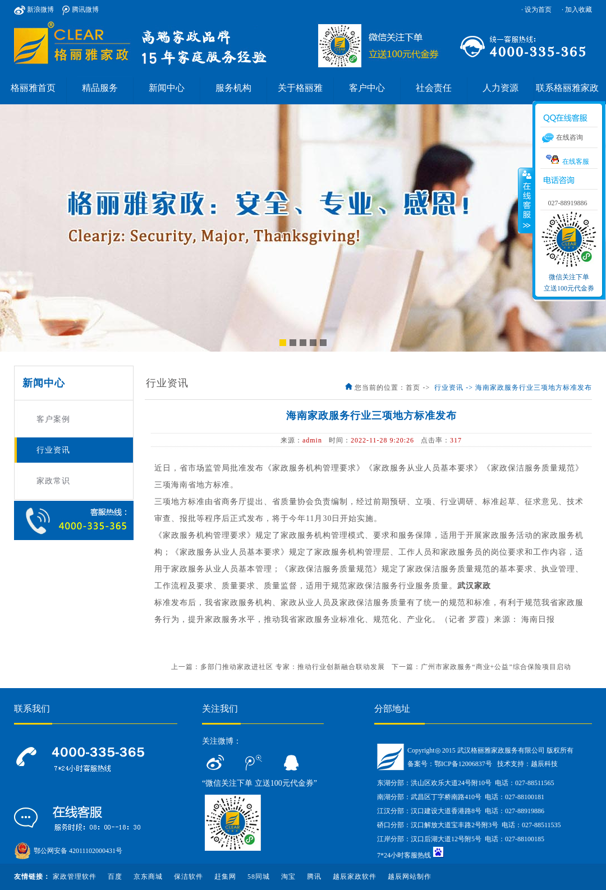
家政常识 (53, 481)
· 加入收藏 (577, 9)
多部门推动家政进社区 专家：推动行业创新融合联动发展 (292, 667)
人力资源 (500, 88)
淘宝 (288, 876)
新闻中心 (167, 88)
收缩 (526, 200)
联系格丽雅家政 (567, 88)
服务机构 (233, 88)
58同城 (258, 876)
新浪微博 (34, 9)
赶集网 (225, 876)
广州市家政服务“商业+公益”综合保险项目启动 (496, 667)
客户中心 (367, 88)
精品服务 (100, 88)
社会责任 (434, 88)
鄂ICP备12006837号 (463, 764)
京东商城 (148, 876)
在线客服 (567, 160)
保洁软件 (188, 876)
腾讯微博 (80, 9)
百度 (115, 876)
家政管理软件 (75, 876)
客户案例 (53, 419)
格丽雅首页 (33, 88)
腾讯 (314, 876)
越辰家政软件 (355, 876)
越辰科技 (544, 764)
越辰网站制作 (409, 876)
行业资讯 (53, 450)
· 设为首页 (536, 9)
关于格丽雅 (300, 88)
